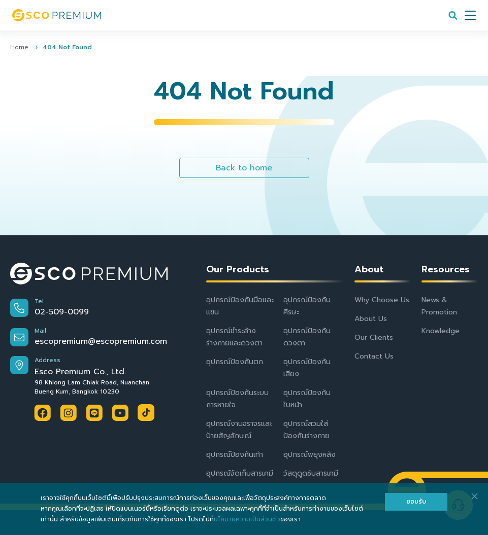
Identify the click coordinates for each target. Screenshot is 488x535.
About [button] (368, 269)
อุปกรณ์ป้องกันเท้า (234, 454)
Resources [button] (445, 269)
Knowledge (440, 331)
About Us (370, 318)
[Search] (453, 15)
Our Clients (373, 337)
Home (19, 47)
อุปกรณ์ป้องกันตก (234, 361)
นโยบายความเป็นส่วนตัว (247, 519)
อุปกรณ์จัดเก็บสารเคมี (239, 473)
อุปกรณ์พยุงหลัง (309, 454)
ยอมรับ (416, 501)
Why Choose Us (381, 300)
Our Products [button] (237, 269)
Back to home (244, 168)
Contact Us (374, 356)
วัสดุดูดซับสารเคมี (310, 473)
